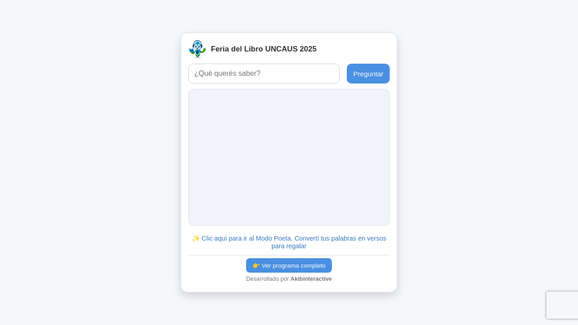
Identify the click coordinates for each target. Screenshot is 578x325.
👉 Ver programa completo (289, 265)
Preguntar (368, 74)
